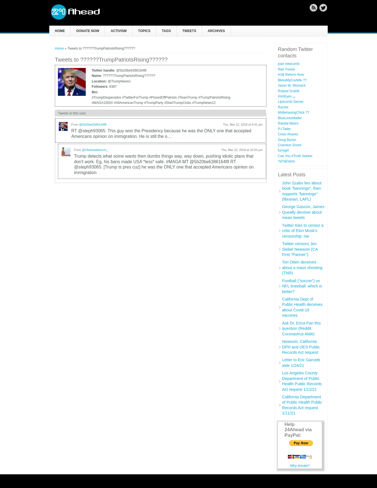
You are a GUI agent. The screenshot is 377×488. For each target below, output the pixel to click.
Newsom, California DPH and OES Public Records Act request (301, 347)
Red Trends (286, 69)
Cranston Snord (289, 145)
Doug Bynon (287, 140)
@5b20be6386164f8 (92, 124)
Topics (144, 31)
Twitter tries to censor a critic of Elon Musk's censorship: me (303, 230)
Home (60, 31)
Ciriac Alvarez (288, 134)
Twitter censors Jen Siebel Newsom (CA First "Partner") (300, 249)
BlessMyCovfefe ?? (292, 80)
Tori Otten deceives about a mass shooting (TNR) (302, 267)
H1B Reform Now (291, 75)
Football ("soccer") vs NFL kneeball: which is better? (302, 286)
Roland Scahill (288, 91)
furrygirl (283, 150)
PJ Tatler (284, 129)
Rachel (283, 107)
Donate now (87, 31)
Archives (216, 31)
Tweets (189, 31)
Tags (166, 31)
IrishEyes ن (286, 96)
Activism (118, 31)
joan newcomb (288, 64)
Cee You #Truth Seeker (295, 156)
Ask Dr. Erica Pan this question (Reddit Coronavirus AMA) (301, 328)
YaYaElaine (286, 161)
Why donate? (300, 466)
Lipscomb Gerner (290, 102)
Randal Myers (288, 123)
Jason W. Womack (291, 85)
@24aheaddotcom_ (95, 150)
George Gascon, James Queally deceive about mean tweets (303, 212)
